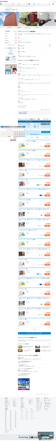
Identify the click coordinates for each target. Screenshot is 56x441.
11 (17, 133)
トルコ (21, 419)
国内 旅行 (1, 4)
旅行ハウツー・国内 (39, 404)
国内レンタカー (15, 403)
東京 (5, 415)
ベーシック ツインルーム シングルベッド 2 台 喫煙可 (27, 150)
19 (19, 134)
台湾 (26, 408)
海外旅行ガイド (38, 401)
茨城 (15, 413)
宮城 (10, 412)
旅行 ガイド (53, 4)
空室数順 (37, 137)
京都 (10, 420)
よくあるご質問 (46, 405)
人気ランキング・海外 (39, 403)
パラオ (31, 413)
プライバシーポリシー (24, 435)
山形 (15, 412)
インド (21, 412)
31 (10, 136)
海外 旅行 (29, 4)
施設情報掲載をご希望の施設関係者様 (23, 113)
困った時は (54, 1)
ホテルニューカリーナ (11, 9)
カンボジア (32, 412)
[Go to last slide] (18, 18)
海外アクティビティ (31, 402)
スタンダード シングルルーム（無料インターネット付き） (28, 230)
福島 (5, 413)
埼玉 (10, 414)
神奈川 (11, 415)
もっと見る (36, 329)
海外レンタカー (23, 402)
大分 (5, 427)
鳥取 (10, 422)
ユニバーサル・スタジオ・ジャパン (9, 429)
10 (15, 133)
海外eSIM (30, 403)
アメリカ (22, 414)
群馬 (5, 414)
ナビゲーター (38, 409)
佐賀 (10, 426)
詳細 (47, 146)
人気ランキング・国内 (39, 402)
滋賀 (5, 420)
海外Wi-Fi (22, 403)
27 (21, 136)
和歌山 (6, 421)
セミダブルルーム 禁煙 (22, 259)
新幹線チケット (15, 402)
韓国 (21, 408)
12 (19, 133)
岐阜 (15, 419)
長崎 (15, 426)
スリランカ (27, 412)
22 (24, 134)
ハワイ (21, 413)
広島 (15, 422)
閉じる (13, 140)
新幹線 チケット (13, 4)
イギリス (32, 414)
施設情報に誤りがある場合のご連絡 (22, 112)
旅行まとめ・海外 (38, 408)
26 (19, 136)
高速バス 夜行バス (19, 4)
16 (14, 134)
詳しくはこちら (46, 437)
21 (22, 134)
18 (17, 134)
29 (24, 136)
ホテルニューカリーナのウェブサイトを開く (24, 42)
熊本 (10, 427)
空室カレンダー (22, 147)
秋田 (5, 412)
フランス (22, 415)
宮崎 (15, 427)
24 (15, 136)
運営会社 (19, 435)
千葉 (15, 414)
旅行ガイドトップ (38, 410)
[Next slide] (37, 18)
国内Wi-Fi (14, 404)
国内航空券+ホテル (7, 401)
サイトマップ (36, 435)
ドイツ (31, 415)
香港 (31, 408)
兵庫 (15, 421)
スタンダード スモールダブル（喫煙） (25, 199)
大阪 (15, 420)
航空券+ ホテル (34, 4)
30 (8, 136)
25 (17, 136)
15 (24, 133)
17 (15, 134)
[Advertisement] (39, 384)
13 (21, 133)
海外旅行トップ (23, 407)
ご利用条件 (29, 435)
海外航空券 (30, 401)
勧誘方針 (32, 435)
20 (21, 134)
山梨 (15, 415)
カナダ (26, 414)
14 (22, 133)
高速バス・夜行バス (7, 403)
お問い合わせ (46, 408)
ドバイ (31, 419)
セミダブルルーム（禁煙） (23, 319)
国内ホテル (14, 401)
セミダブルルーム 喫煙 (23, 170)
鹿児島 (6, 428)
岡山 (5, 422)
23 (14, 136)
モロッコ (27, 419)
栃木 (10, 413)
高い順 (32, 137)
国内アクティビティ (7, 404)
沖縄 (10, 428)
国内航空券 (6, 402)
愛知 (5, 419)
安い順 (26, 137)
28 (22, 136)
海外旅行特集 (22, 404)
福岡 (5, 426)
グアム (26, 413)
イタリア (27, 415)
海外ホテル (22, 401)
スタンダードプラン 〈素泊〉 (23, 179)
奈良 (10, 421)
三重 (10, 419)
